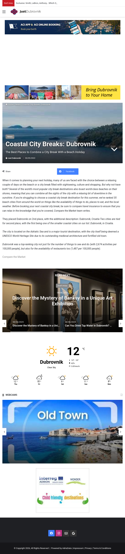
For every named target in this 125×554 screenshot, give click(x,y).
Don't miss (62, 285)
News (18, 104)
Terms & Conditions (102, 548)
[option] (62, 300)
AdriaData (66, 548)
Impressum (78, 548)
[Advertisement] (62, 61)
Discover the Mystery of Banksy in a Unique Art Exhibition (62, 300)
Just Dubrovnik (14, 158)
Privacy (88, 548)
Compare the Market (13, 256)
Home (10, 104)
